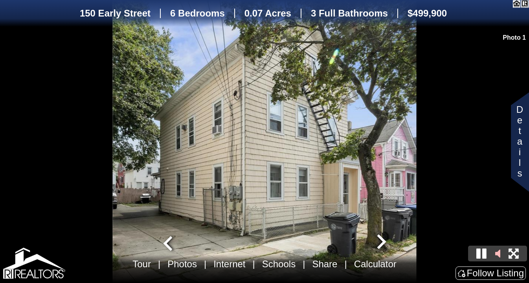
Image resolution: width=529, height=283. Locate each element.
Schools (279, 264)
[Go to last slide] (169, 242)
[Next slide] (380, 242)
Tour (141, 264)
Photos (182, 264)
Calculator (375, 264)
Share (324, 264)
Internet (229, 264)
